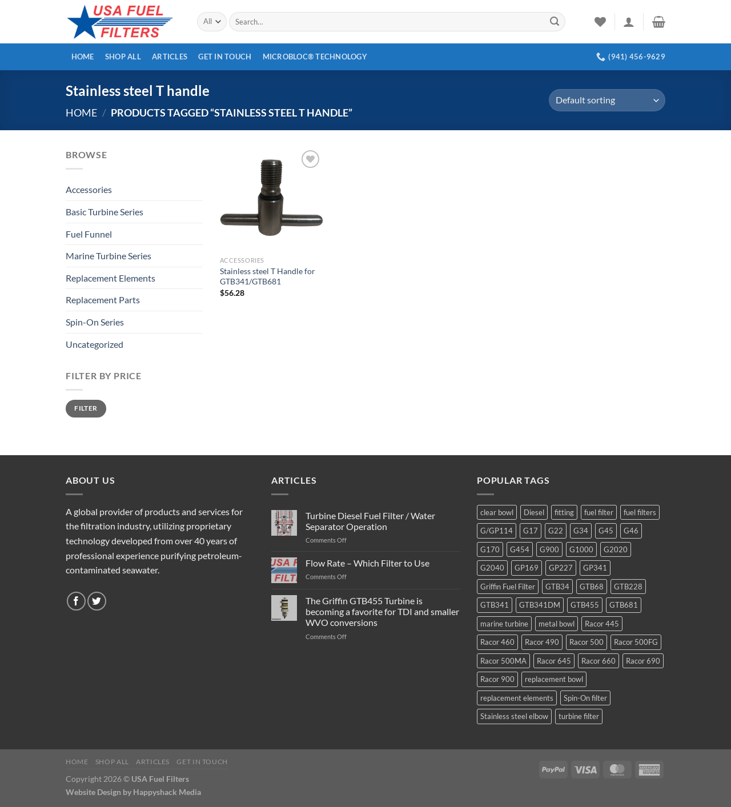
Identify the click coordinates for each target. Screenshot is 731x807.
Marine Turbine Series (108, 255)
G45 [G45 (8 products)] (606, 530)
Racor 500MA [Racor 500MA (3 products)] (503, 660)
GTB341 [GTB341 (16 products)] (494, 604)
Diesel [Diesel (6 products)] (534, 512)
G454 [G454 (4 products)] (519, 549)
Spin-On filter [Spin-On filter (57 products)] (585, 697)
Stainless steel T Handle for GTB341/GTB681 (267, 276)
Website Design (93, 792)
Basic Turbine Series (104, 211)
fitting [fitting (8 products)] (564, 512)
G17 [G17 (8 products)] (530, 530)
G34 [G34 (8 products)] (580, 530)
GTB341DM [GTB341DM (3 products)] (539, 604)
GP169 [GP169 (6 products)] (527, 567)
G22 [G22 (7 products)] (555, 530)
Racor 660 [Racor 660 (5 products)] (598, 660)
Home (82, 56)
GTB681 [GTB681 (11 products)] (623, 604)
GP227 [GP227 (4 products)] (561, 567)
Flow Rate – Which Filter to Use (367, 562)
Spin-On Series (95, 321)
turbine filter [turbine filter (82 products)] (579, 716)
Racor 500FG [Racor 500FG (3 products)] (636, 642)
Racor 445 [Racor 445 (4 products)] (602, 623)
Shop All (123, 56)
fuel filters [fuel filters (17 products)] (640, 512)
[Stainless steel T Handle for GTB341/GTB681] (271, 198)
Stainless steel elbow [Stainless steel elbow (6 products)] (514, 716)
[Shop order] (607, 100)
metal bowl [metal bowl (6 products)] (557, 623)
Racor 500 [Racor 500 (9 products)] (586, 642)
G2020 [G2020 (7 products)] (616, 549)
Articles (169, 56)
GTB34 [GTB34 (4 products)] (557, 586)
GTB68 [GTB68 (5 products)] (592, 586)
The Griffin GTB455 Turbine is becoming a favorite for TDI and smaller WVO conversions (382, 611)
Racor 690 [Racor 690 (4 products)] (643, 660)
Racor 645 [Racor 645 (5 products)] (554, 660)
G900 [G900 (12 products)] (549, 549)
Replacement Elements (110, 277)
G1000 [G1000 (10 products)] (581, 549)
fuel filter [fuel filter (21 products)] (598, 512)
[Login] (628, 21)
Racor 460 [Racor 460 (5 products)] (497, 642)
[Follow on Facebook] (76, 601)
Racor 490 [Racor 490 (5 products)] (542, 642)
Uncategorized (94, 344)
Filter (85, 408)
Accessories (89, 189)
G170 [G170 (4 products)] (490, 549)
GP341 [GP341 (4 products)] (595, 567)
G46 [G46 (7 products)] (631, 530)
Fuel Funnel (89, 233)
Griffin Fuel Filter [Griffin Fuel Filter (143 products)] (507, 586)
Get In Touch (224, 56)
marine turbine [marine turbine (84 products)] (504, 623)
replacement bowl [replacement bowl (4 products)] (554, 679)
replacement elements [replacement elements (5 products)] (516, 697)
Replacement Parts (103, 299)
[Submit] (554, 21)
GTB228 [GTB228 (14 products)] (628, 586)
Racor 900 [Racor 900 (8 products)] (497, 679)
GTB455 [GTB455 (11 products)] (585, 604)
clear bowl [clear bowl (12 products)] (496, 512)
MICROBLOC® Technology (315, 56)
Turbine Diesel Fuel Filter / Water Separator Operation (370, 521)
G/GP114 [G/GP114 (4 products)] (496, 530)
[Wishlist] (600, 21)
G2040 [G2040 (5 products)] (492, 567)
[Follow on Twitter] (96, 601)
